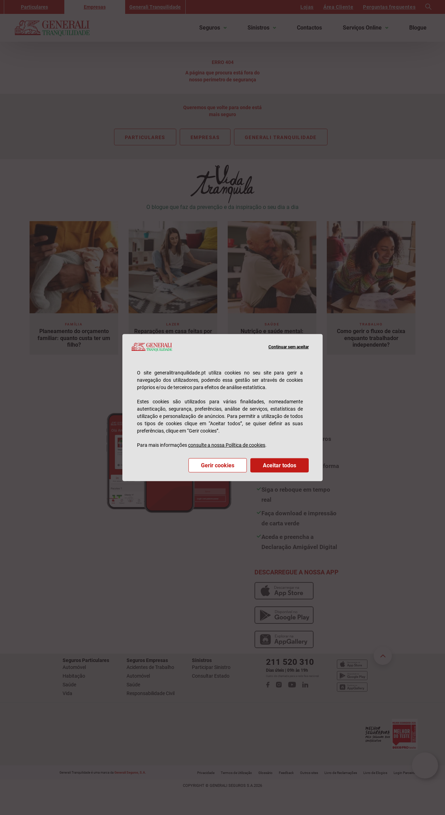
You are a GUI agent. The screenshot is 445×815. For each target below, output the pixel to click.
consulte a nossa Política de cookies (226, 444)
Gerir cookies (217, 465)
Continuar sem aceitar (288, 347)
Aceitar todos (279, 465)
